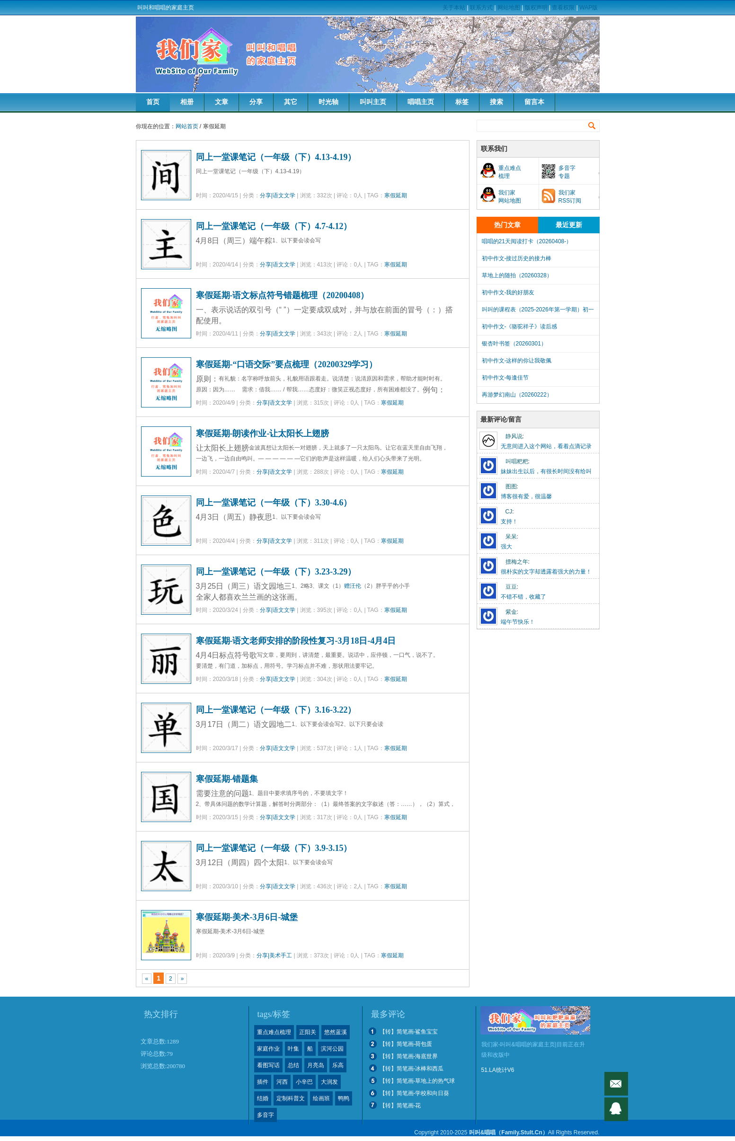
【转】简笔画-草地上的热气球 (417, 1081)
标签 (462, 102)
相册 (187, 102)
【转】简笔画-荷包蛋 (406, 1044)
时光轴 (328, 102)
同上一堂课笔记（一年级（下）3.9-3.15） (274, 848)
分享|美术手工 (274, 955)
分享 (256, 102)
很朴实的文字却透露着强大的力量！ (546, 571)
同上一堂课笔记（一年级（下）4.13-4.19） (276, 157)
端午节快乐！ (518, 622)
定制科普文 (290, 1098)
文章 (221, 102)
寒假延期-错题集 (227, 779)
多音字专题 (567, 172)
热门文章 (507, 225)
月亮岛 (315, 1065)
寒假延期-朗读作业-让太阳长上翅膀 (262, 433)
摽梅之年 (516, 561)
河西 (282, 1082)
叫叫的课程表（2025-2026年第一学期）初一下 (538, 312)
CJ (509, 511)
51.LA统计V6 (497, 1070)
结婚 (262, 1098)
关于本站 (454, 7)
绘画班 (321, 1098)
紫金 (511, 612)
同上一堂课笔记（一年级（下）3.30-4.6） (274, 502)
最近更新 (569, 225)
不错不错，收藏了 (523, 596)
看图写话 (268, 1065)
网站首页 (187, 126)
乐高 (338, 1065)
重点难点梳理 (509, 172)
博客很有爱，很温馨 (526, 496)
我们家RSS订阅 (570, 196)
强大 (506, 546)
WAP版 (588, 7)
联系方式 (481, 7)
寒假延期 (395, 195)
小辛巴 (304, 1082)
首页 (152, 102)
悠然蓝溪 (335, 1032)
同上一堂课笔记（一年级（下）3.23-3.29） (276, 571)
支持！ (509, 521)
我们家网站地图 (509, 196)
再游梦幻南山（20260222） (517, 394)
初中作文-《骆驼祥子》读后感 (520, 326)
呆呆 (511, 536)
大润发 (329, 1082)
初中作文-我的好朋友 (508, 292)
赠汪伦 (352, 586)
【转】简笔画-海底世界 (409, 1056)
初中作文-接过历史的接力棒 (517, 258)
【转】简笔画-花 (400, 1105)
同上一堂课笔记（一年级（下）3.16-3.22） (276, 710)
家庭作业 (268, 1048)
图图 (511, 486)
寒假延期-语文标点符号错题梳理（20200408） (282, 295)
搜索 (496, 102)
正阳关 (307, 1032)
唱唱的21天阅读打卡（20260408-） (527, 241)
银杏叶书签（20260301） (514, 343)
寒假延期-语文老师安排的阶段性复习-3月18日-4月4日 (296, 641)
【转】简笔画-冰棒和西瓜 (412, 1068)
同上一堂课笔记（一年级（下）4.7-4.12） (274, 226)
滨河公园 (332, 1048)
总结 (293, 1065)
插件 (262, 1082)
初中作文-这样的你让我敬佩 (517, 360)
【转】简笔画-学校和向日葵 (415, 1093)
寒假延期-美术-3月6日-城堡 (247, 917)
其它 (290, 102)
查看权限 (563, 7)
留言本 (534, 102)
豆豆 (511, 587)
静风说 (513, 436)
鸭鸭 (343, 1098)
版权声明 (536, 7)
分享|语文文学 (277, 195)
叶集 (293, 1048)
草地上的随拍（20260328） (517, 275)
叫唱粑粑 (516, 461)
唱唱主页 (420, 102)
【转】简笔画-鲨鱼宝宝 (409, 1031)
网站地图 (508, 7)
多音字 (265, 1115)
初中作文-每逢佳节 (505, 377)
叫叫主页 (373, 102)
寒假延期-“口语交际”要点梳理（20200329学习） (287, 364)
